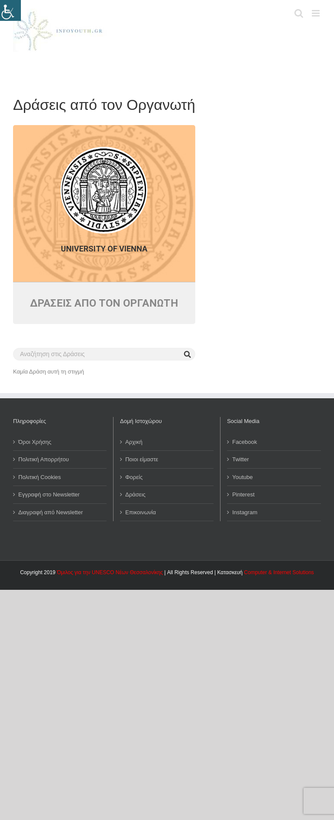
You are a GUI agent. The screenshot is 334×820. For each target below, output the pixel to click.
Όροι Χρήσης (34, 442)
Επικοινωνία (140, 512)
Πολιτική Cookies (39, 477)
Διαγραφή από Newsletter (50, 512)
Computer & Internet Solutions (279, 572)
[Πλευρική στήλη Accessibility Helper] (10, 10)
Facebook (244, 442)
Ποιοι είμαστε (141, 459)
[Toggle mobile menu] (316, 13)
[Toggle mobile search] (298, 13)
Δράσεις (135, 494)
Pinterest (243, 494)
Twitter (240, 459)
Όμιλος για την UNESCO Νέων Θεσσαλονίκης (110, 572)
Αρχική (134, 442)
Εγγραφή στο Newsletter (49, 494)
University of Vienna (104, 248)
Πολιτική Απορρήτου (43, 459)
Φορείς (134, 477)
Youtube (242, 477)
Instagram (244, 512)
